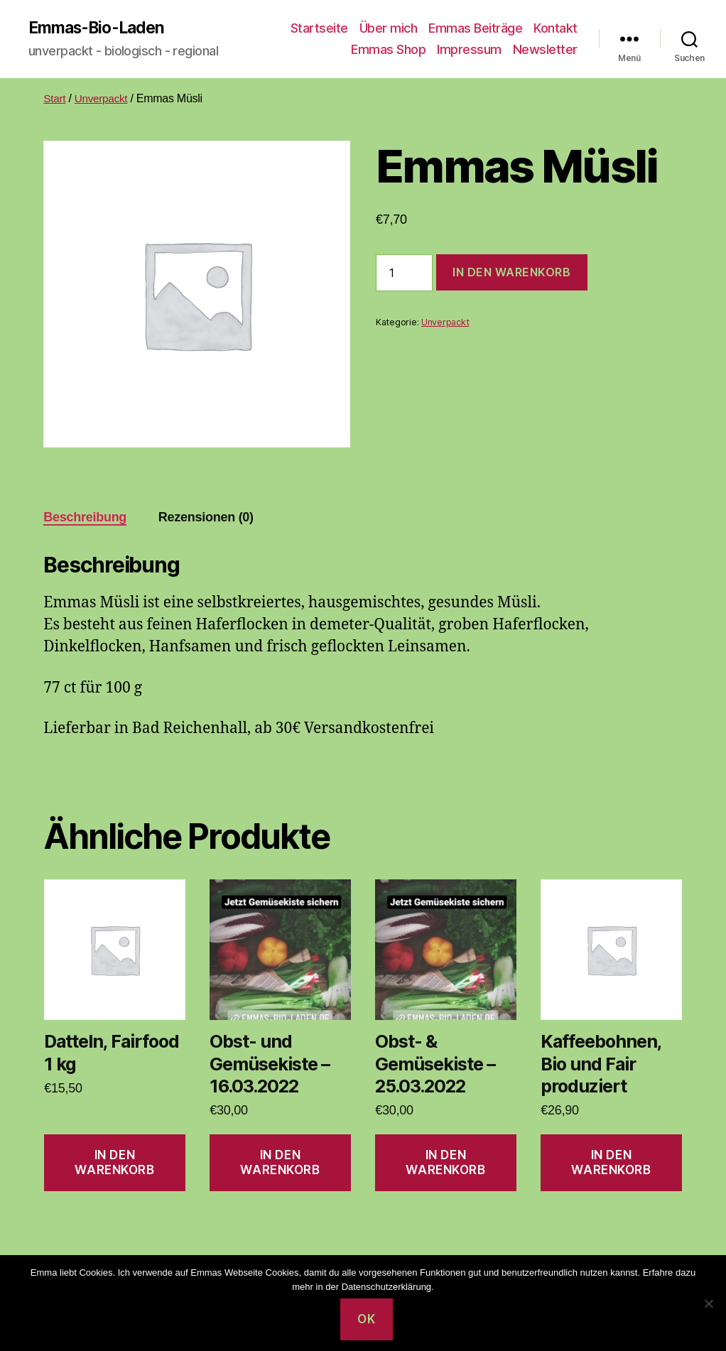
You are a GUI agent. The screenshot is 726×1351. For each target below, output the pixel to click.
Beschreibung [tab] (84, 518)
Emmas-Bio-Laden (100, 28)
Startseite (319, 28)
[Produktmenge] (404, 273)
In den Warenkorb (512, 273)
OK (366, 1319)
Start (54, 99)
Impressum (469, 50)
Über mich (388, 28)
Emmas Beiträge (475, 28)
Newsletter (545, 50)
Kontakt (555, 28)
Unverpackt (103, 99)
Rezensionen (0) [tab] (206, 518)
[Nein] (708, 1303)
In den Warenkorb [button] (114, 1163)
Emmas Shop (388, 50)
